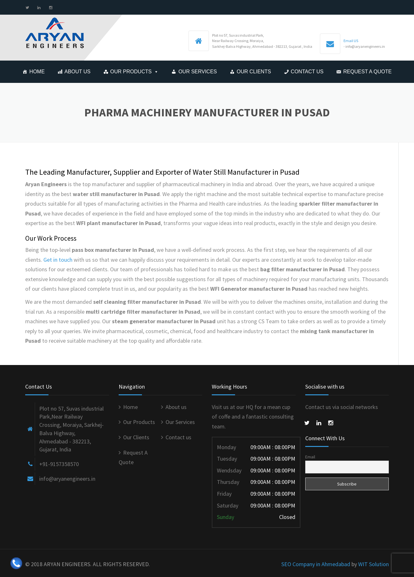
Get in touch (57, 259)
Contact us (307, 71)
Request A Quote (367, 71)
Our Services (197, 71)
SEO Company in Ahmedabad (315, 564)
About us (77, 71)
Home (37, 71)
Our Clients (254, 71)
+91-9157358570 (59, 464)
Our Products (131, 71)
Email (310, 457)
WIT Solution (373, 564)
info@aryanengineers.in (67, 478)
